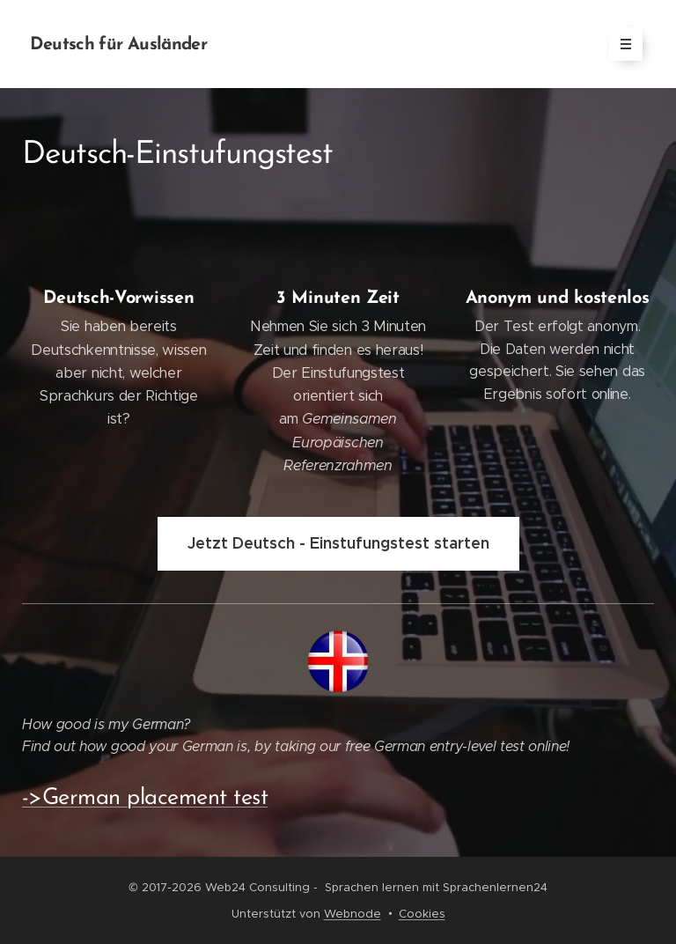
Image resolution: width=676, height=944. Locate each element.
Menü (620, 44)
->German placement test (145, 798)
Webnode (352, 913)
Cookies (422, 913)
